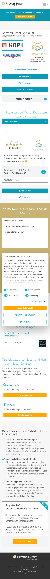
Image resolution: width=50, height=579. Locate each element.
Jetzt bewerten (25, 76)
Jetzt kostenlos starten (25, 541)
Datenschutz (40, 567)
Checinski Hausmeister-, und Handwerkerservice (16, 334)
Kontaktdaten (30, 98)
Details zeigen (36, 301)
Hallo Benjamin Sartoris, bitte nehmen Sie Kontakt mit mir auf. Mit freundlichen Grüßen (25, 233)
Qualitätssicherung (27, 567)
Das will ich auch (25, 16)
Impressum (25, 569)
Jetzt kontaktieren (25, 89)
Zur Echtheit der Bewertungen (25, 69)
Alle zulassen (25, 307)
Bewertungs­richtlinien (12, 567)
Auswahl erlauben (25, 314)
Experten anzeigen (25, 395)
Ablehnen (25, 322)
